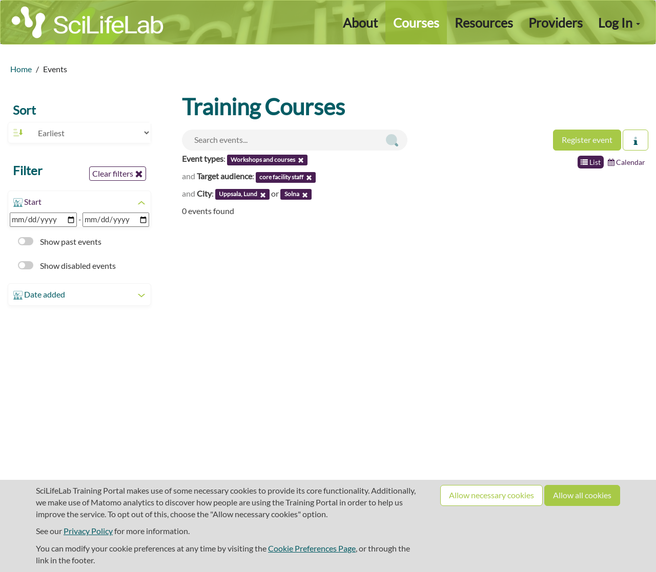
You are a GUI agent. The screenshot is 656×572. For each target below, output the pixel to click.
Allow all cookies (582, 495)
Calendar (626, 162)
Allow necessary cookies (491, 495)
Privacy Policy (88, 531)
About (360, 22)
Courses (416, 22)
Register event (587, 139)
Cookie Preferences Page (312, 548)
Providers (555, 22)
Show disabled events (67, 265)
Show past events (59, 241)
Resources (484, 22)
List (591, 162)
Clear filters (117, 173)
